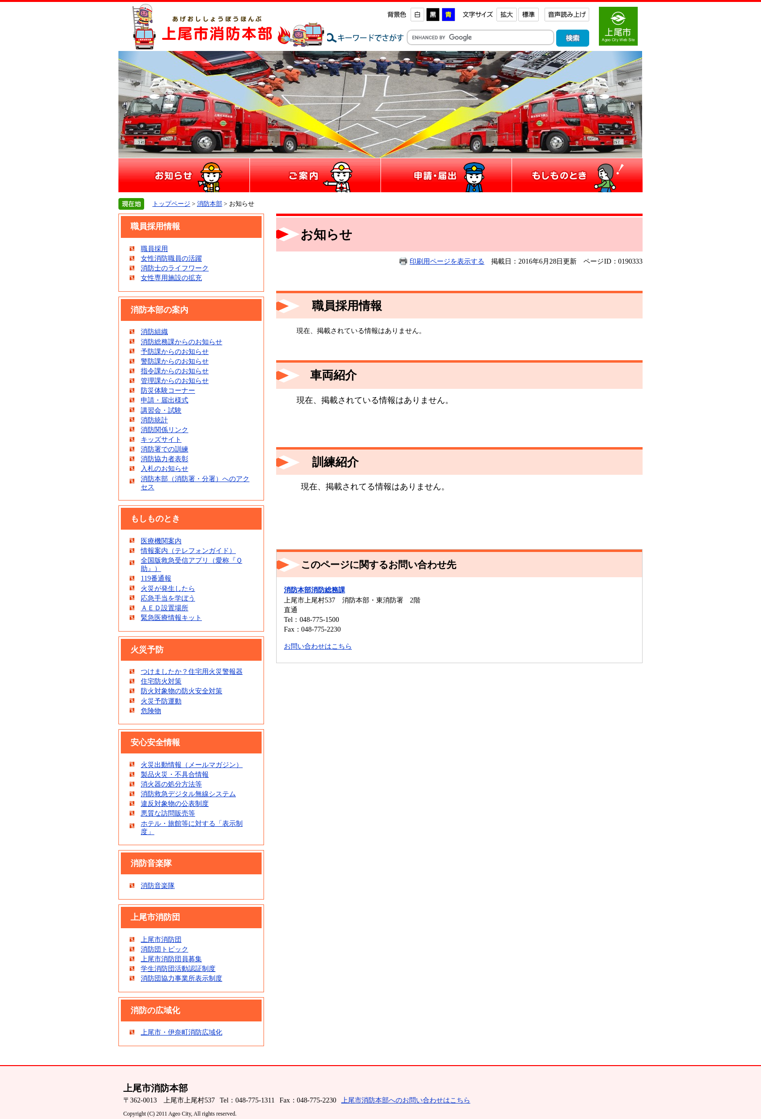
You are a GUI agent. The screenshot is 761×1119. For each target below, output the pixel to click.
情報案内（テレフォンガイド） (188, 550)
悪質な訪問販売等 (168, 813)
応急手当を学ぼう (168, 598)
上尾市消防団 (161, 939)
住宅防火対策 (161, 681)
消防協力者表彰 (164, 459)
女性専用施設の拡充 (171, 278)
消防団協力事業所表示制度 (181, 978)
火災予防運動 (161, 701)
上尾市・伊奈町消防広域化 (181, 1032)
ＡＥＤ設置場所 (164, 608)
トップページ (171, 203)
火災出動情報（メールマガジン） (192, 764)
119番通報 (156, 578)
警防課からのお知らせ (175, 361)
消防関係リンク (164, 430)
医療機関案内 (161, 541)
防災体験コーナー (168, 390)
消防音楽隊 (158, 885)
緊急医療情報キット (171, 617)
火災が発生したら (168, 588)
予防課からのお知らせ (175, 351)
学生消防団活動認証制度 (178, 968)
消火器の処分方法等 (171, 784)
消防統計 (154, 420)
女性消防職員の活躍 (171, 258)
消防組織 (154, 331)
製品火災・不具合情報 (175, 774)
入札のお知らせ (164, 468)
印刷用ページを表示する (447, 261)
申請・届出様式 (164, 400)
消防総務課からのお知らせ (181, 342)
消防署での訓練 (164, 449)
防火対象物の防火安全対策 (181, 691)
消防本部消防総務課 (314, 590)
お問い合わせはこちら (318, 646)
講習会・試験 (161, 410)
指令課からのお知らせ (175, 371)
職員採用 (154, 248)
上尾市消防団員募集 (171, 959)
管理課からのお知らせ (175, 380)
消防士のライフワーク (175, 268)
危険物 (151, 711)
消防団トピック (164, 949)
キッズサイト (161, 439)
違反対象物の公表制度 (175, 803)
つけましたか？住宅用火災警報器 (192, 671)
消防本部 (209, 203)
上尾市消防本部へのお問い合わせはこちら (405, 1100)
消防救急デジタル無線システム (188, 794)
